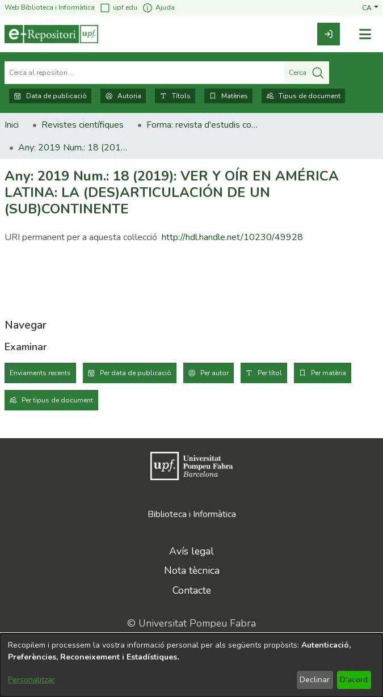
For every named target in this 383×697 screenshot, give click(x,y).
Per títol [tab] (270, 372)
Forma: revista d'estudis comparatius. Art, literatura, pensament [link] (203, 125)
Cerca (307, 72)
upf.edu (118, 7)
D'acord (354, 679)
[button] (370, 7)
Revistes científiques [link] (82, 125)
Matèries (228, 95)
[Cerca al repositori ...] (144, 72)
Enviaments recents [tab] (40, 372)
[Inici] (51, 34)
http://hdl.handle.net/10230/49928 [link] (232, 237)
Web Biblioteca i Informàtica (50, 7)
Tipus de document (303, 95)
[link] (328, 34)
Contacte (191, 590)
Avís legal (191, 551)
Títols (175, 95)
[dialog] (191, 665)
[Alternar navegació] (364, 34)
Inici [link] (12, 125)
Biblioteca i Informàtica (192, 514)
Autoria (123, 95)
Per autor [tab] (214, 372)
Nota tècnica (192, 570)
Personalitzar (31, 679)
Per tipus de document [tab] (57, 400)
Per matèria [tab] (328, 372)
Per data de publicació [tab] (135, 372)
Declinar (315, 679)
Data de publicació (50, 95)
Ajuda (158, 7)
